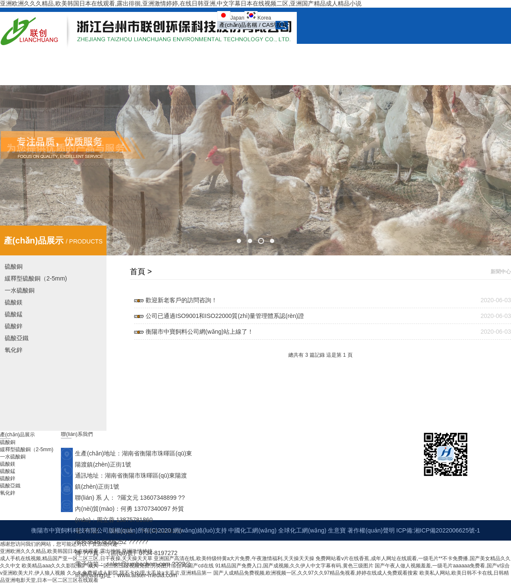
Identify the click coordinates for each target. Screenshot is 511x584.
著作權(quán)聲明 (370, 530)
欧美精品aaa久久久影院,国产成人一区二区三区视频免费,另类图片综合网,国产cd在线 (118, 566)
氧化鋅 (14, 349)
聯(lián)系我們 (365, 71)
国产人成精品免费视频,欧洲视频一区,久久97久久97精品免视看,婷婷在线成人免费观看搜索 (315, 573)
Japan (237, 18)
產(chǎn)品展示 (312, 54)
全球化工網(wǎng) (302, 530)
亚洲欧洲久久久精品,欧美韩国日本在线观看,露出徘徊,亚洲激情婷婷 (76, 551)
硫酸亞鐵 (17, 338)
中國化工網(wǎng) (252, 530)
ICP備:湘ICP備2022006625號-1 (438, 530)
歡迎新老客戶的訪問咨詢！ (181, 300)
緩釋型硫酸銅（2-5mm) (36, 278)
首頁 (198, 53)
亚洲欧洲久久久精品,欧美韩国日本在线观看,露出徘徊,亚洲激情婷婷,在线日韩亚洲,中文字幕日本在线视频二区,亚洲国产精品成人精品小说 (181, 3)
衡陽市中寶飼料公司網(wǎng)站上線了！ (199, 331)
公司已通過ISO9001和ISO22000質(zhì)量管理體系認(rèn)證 (225, 315)
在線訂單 (456, 53)
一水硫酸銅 (19, 290)
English (407, 71)
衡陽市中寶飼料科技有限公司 (70, 530)
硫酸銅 (14, 266)
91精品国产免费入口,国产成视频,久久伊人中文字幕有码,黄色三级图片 (294, 566)
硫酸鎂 (14, 302)
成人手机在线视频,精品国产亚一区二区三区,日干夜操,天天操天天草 (76, 558)
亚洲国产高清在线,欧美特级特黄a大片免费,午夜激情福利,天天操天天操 (234, 558)
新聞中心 (266, 53)
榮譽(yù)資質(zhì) (407, 53)
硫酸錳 (14, 314)
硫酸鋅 (14, 326)
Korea (264, 18)
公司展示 (358, 53)
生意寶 (337, 530)
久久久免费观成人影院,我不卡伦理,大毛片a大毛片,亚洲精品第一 (139, 573)
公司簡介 (229, 53)
